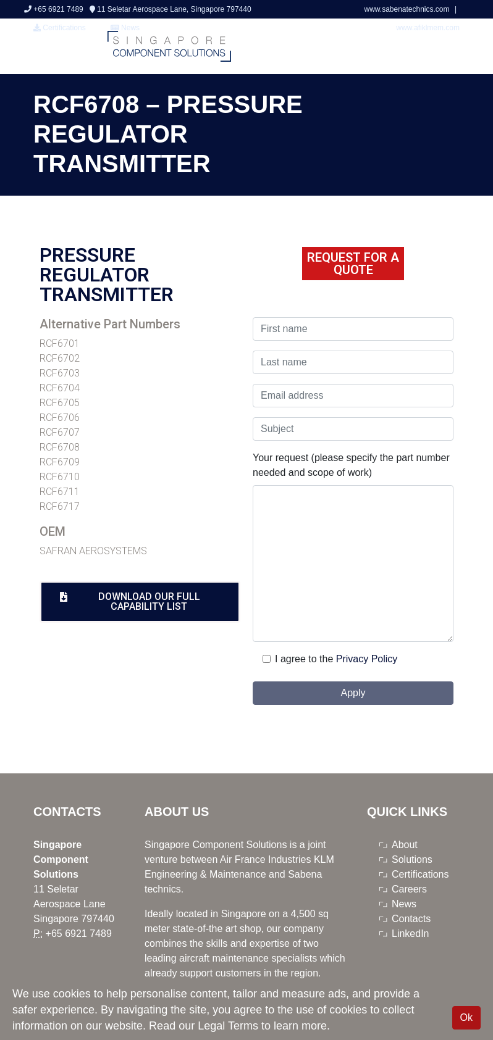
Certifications (59, 27)
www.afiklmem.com (428, 27)
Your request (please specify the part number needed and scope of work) (351, 465)
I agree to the (304, 659)
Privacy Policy (367, 659)
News (404, 904)
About (405, 844)
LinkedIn (410, 933)
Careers (409, 889)
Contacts (411, 918)
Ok (466, 1017)
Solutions (412, 859)
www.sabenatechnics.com (407, 9)
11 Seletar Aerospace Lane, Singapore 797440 (170, 9)
